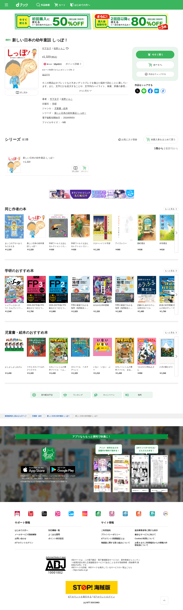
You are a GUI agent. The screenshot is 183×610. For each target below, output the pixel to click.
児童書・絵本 (61, 108)
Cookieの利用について (145, 538)
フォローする (67, 48)
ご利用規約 (106, 530)
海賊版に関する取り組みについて (115, 543)
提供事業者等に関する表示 (146, 530)
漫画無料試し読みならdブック (16, 416)
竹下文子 (46, 48)
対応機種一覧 (54, 530)
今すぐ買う (157, 54)
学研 (54, 103)
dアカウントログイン (24, 543)
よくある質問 (54, 534)
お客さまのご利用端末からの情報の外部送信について (151, 544)
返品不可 (46, 75)
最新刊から (171, 148)
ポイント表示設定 (56, 538)
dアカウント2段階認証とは (112, 538)
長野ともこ (59, 48)
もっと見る (170, 209)
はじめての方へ (21, 530)
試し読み (24, 92)
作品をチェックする (157, 74)
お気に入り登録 (129, 139)
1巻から (158, 148)
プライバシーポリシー (110, 534)
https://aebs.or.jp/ (80, 570)
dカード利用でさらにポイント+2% (57, 70)
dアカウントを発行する (80, 596)
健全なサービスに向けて (145, 534)
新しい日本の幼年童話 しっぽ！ (39, 158)
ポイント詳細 (72, 64)
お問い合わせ (20, 538)
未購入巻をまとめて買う (163, 139)
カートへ (157, 65)
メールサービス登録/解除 (25, 534)
